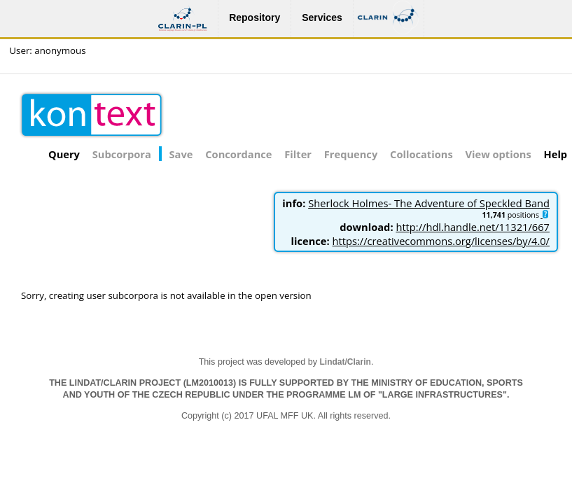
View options (498, 154)
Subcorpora (121, 154)
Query (64, 154)
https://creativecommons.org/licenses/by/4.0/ (441, 241)
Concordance (238, 154)
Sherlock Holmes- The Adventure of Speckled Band (429, 203)
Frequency (350, 154)
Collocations (421, 154)
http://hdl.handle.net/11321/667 (473, 227)
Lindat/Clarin (345, 362)
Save (181, 154)
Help (556, 154)
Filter (298, 154)
